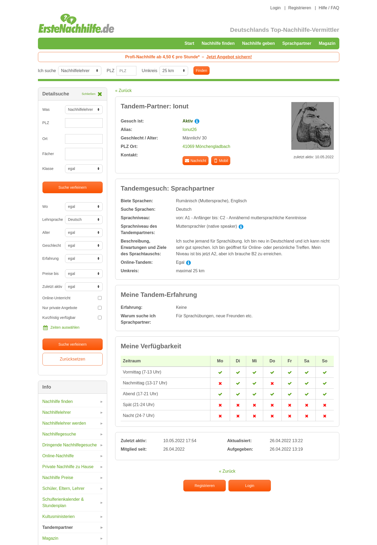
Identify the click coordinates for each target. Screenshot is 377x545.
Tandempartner (57, 527)
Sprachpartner (296, 43)
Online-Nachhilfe (58, 456)
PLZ (110, 70)
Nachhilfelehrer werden (64, 423)
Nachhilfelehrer (56, 412)
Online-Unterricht (72, 298)
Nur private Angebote (72, 308)
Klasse (48, 168)
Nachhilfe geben (258, 43)
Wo (45, 206)
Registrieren (299, 8)
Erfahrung (50, 258)
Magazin (327, 43)
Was (46, 109)
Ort (44, 139)
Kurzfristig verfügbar (72, 317)
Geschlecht (51, 245)
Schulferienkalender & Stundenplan (63, 502)
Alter (46, 232)
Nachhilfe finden (218, 43)
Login (275, 8)
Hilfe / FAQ (329, 8)
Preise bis (50, 273)
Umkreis (149, 70)
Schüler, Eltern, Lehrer (63, 488)
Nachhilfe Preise (57, 477)
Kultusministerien (58, 516)
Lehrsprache (51, 219)
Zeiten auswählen (61, 328)
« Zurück (123, 90)
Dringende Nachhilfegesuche (69, 445)
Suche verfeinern (72, 187)
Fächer (48, 154)
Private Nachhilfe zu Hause (68, 466)
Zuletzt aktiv (51, 286)
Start (189, 43)
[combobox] (84, 154)
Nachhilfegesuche (59, 434)
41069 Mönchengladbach (206, 146)
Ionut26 (190, 129)
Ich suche (47, 70)
